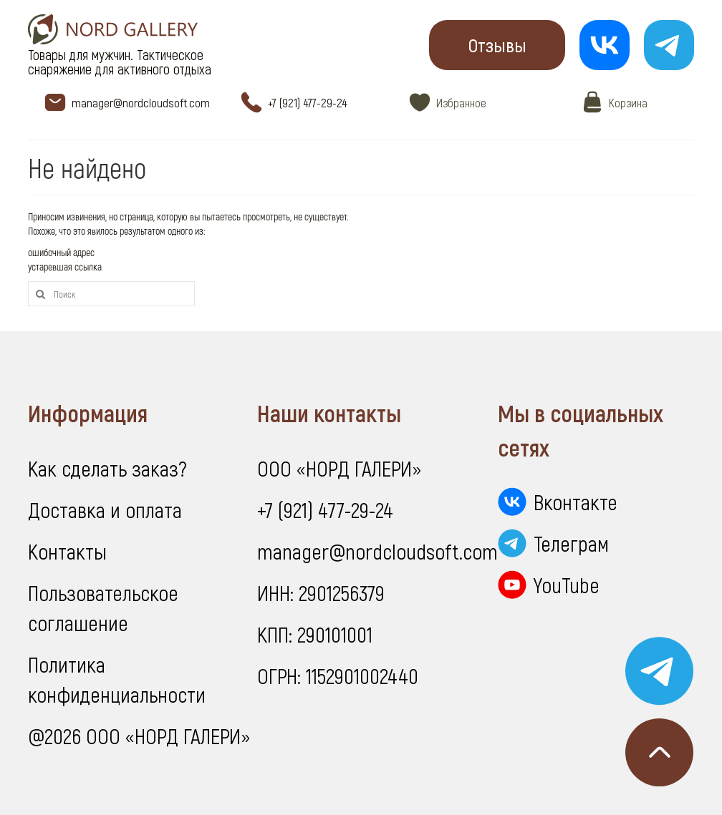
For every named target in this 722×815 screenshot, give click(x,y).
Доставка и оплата (105, 509)
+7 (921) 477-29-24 (307, 102)
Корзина (628, 102)
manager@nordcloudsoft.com (141, 102)
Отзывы (497, 45)
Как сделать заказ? (107, 468)
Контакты (67, 551)
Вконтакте (575, 501)
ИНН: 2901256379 (321, 592)
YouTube (567, 584)
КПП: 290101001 (314, 634)
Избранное (461, 102)
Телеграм (571, 543)
